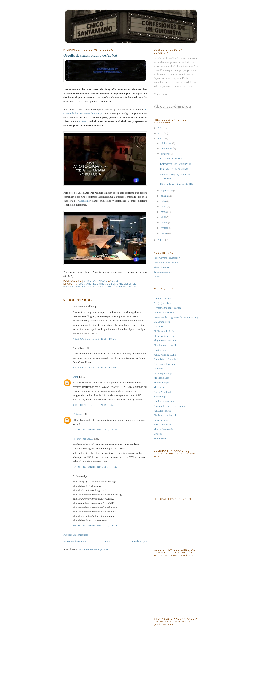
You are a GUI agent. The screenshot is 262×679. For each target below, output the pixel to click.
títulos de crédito (125, 287)
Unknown (78, 414)
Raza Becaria (161, 419)
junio (164, 206)
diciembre (166, 143)
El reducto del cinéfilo (165, 345)
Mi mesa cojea (161, 382)
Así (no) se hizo (162, 303)
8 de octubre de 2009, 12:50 (94, 367)
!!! (155, 293)
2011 (161, 127)
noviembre (167, 148)
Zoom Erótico (161, 438)
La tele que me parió (164, 373)
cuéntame (84, 284)
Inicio (108, 541)
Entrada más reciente (74, 541)
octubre (165, 153)
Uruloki (158, 433)
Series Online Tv (163, 424)
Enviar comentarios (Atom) (93, 549)
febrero (165, 227)
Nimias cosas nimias (164, 401)
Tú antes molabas (163, 271)
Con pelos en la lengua (166, 262)
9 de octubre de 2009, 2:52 (93, 404)
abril (163, 217)
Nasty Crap (160, 396)
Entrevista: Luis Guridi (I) (174, 169)
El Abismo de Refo (164, 331)
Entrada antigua (139, 541)
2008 (161, 239)
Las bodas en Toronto (171, 158)
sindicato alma (86, 287)
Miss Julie (159, 387)
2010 (161, 133)
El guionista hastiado (165, 340)
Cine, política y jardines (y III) (176, 183)
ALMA (83, 121)
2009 (161, 138)
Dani (75, 376)
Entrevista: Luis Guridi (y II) (175, 163)
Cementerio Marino (164, 312)
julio (163, 201)
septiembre (167, 190)
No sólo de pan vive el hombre (170, 405)
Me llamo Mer (161, 377)
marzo (164, 222)
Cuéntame (84, 200)
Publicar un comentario (75, 534)
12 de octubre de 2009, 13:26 (95, 429)
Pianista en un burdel (165, 415)
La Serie (158, 368)
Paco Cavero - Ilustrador (167, 257)
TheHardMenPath (163, 429)
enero (164, 233)
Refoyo (157, 276)
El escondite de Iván (164, 335)
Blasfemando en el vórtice (167, 307)
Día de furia (160, 326)
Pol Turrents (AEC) (83, 438)
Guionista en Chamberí (166, 359)
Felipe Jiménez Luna (165, 354)
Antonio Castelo (162, 298)
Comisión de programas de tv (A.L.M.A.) (176, 317)
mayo (164, 211)
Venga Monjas (161, 267)
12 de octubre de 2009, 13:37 (95, 466)
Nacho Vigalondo (163, 391)
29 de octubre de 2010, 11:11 (95, 525)
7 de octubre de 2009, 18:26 (94, 338)
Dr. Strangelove (162, 321)
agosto (164, 195)
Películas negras (162, 410)
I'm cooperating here (164, 363)
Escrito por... (160, 349)
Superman (104, 287)
